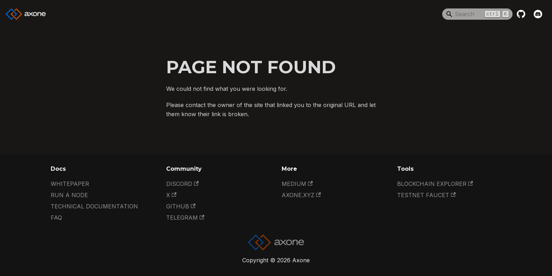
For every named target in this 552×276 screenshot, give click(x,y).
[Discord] (538, 14)
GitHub (180, 206)
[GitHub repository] (521, 14)
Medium (297, 183)
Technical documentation (94, 206)
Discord (182, 183)
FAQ (56, 217)
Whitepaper (70, 183)
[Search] (477, 14)
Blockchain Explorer (435, 183)
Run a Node (69, 195)
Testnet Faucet (426, 195)
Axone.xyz (301, 195)
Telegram (185, 217)
